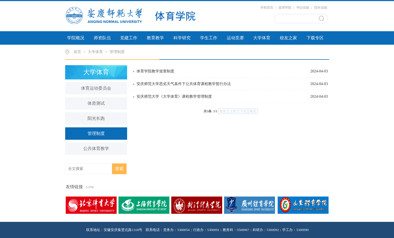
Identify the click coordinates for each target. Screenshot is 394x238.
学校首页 (266, 7)
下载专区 (315, 38)
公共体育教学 (96, 148)
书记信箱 (302, 7)
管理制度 (117, 52)
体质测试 (96, 103)
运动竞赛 (235, 38)
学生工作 (208, 38)
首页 (77, 52)
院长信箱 (320, 7)
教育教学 (155, 38)
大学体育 (261, 38)
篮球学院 (284, 7)
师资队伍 (102, 38)
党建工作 (128, 38)
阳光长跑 (96, 118)
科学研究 (182, 38)
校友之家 (288, 38)
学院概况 (75, 38)
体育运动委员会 (96, 88)
